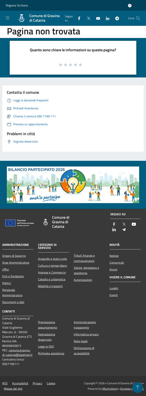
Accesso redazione (132, 388)
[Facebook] (77, 18)
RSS (5, 383)
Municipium (110, 388)
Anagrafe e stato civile (52, 258)
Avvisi (113, 269)
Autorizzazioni (83, 280)
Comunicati (117, 262)
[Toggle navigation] (7, 18)
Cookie (51, 383)
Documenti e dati (13, 302)
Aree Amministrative (15, 262)
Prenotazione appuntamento (47, 325)
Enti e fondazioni (13, 276)
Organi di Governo (14, 255)
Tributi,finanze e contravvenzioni (84, 258)
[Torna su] (137, 387)
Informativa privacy (86, 334)
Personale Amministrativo (12, 292)
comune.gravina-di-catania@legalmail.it (17, 352)
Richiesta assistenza (51, 353)
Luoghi (114, 288)
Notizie (114, 255)
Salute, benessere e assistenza (86, 270)
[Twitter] (87, 18)
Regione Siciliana (17, 5)
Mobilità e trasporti (50, 286)
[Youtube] (96, 18)
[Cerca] (138, 18)
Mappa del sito (13, 388)
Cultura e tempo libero (52, 265)
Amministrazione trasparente (85, 325)
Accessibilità (20, 383)
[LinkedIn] (106, 18)
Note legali (81, 341)
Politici (6, 283)
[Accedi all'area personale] (130, 5)
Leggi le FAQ (46, 346)
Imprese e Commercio (52, 272)
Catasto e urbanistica (51, 279)
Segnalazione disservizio (46, 337)
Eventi (114, 295)
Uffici (5, 269)
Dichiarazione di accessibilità (84, 351)
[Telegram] (115, 18)
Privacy (37, 383)
